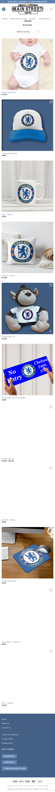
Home (4, 19)
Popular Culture (18, 19)
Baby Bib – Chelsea (8, 520)
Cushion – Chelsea (8, 276)
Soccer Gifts (45, 19)
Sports (32, 19)
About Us (6, 723)
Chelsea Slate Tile (8, 459)
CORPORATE (9, 762)
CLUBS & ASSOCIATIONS (14, 768)
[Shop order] (27, 32)
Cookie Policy (7, 743)
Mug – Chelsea (7, 215)
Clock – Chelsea (7, 703)
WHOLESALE (9, 756)
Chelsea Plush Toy (8, 337)
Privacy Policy (7, 739)
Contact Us (6, 727)
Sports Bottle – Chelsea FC (11, 642)
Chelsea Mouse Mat (9, 581)
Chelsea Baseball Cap (9, 153)
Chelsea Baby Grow (9, 92)
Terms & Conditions (10, 734)
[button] (3, 9)
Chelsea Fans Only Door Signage (13, 398)
